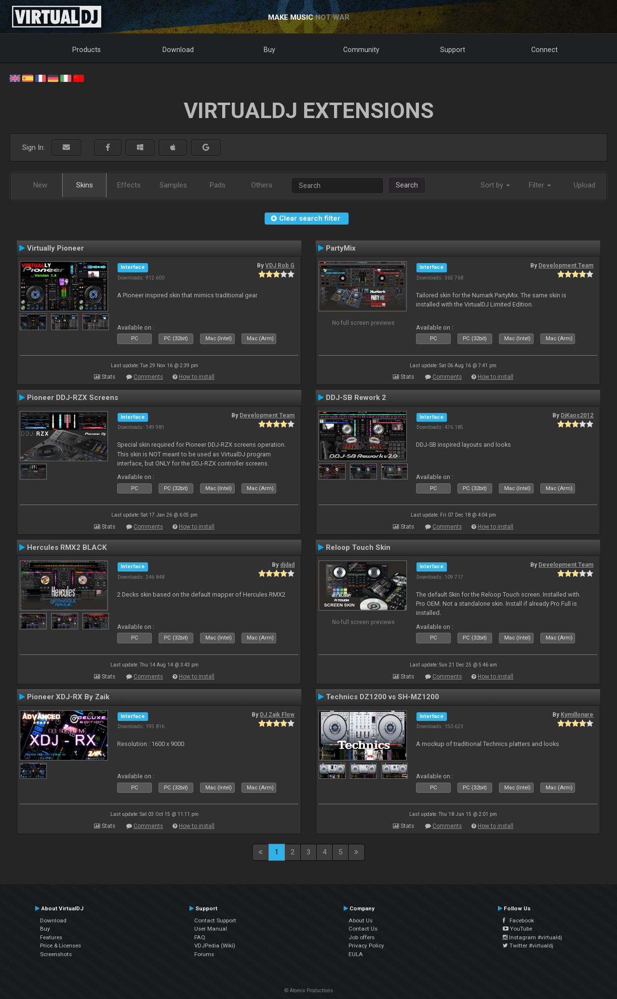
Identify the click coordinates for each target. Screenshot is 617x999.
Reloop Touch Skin (358, 547)
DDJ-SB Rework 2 (356, 397)
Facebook (518, 920)
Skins (84, 185)
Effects (129, 185)
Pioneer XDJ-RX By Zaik (68, 697)
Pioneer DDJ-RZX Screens (72, 397)
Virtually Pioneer (55, 248)
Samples (173, 185)
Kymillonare (577, 714)
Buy (269, 49)
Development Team (565, 265)
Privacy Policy (366, 945)
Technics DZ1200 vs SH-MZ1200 (382, 697)
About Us (361, 920)
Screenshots (56, 954)
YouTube (517, 928)
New (40, 185)
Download (178, 49)
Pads (218, 185)
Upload (584, 185)
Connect (544, 49)
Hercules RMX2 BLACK (67, 547)
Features (51, 937)
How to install (197, 376)
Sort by (495, 185)
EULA (356, 954)
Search (407, 185)
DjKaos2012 (577, 415)
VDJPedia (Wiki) (214, 945)
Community (361, 49)
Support (452, 49)
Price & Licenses (60, 945)
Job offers (362, 937)
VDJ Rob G (280, 265)
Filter (540, 185)
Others (261, 185)
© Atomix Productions (308, 990)
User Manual (210, 928)
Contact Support (215, 920)
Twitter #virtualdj (528, 945)
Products (86, 49)
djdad (287, 564)
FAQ (199, 937)
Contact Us (363, 928)
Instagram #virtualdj (532, 937)
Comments (148, 376)
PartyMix (341, 248)
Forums (204, 954)
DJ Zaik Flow (277, 714)
